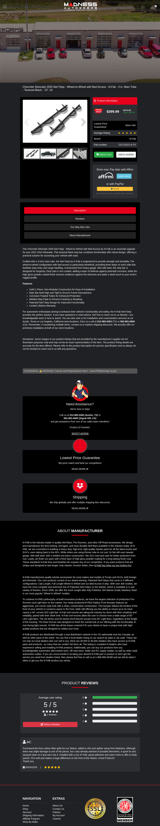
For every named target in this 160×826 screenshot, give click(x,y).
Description (80, 210)
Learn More (124, 176)
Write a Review (50, 724)
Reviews (80, 218)
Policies (57, 812)
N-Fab (132, 138)
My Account (59, 815)
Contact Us (58, 809)
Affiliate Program (31, 818)
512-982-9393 (104, 321)
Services (27, 812)
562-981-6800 (127, 321)
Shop (25, 809)
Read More (80, 469)
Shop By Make (30, 822)
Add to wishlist (126, 154)
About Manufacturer (80, 235)
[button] (83, 122)
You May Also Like (80, 227)
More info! (131, 125)
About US (58, 805)
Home (26, 805)
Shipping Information (33, 815)
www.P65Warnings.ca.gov (103, 371)
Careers (57, 818)
